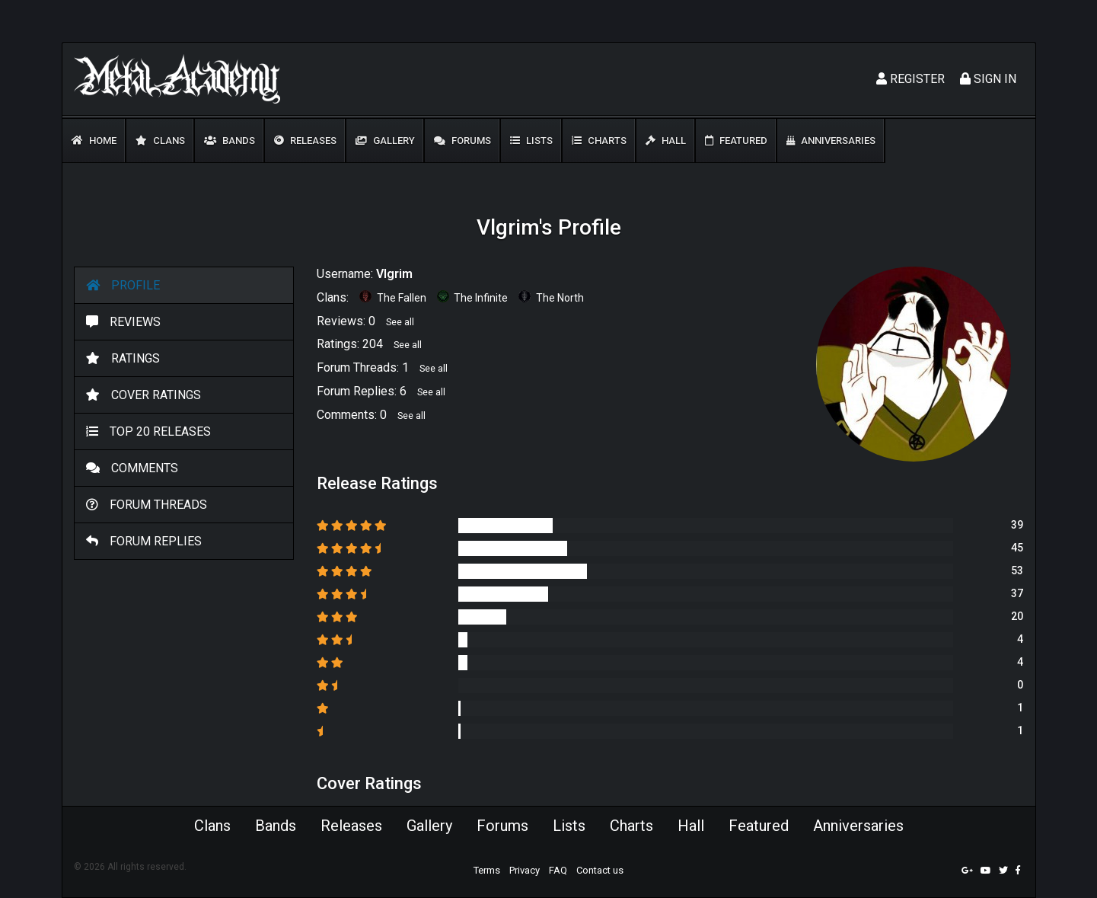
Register (910, 79)
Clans (160, 140)
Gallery (385, 140)
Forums (462, 140)
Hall (666, 140)
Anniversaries (830, 140)
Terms (487, 870)
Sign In (988, 79)
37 (1017, 593)
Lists (531, 140)
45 (1017, 548)
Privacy (524, 870)
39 (1017, 525)
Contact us (599, 870)
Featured (736, 140)
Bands (229, 140)
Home (94, 140)
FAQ (558, 870)
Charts (599, 140)
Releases (305, 140)
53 (1017, 570)
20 (1017, 616)
